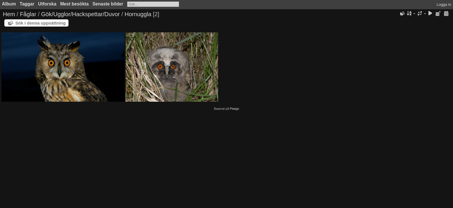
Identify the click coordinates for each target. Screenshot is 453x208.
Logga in (444, 4)
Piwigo (234, 108)
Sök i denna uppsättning (40, 23)
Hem (9, 14)
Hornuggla (138, 14)
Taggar (27, 3)
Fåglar (28, 14)
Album (9, 3)
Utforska (47, 3)
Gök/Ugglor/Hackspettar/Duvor (80, 14)
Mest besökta (74, 3)
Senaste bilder (107, 3)
